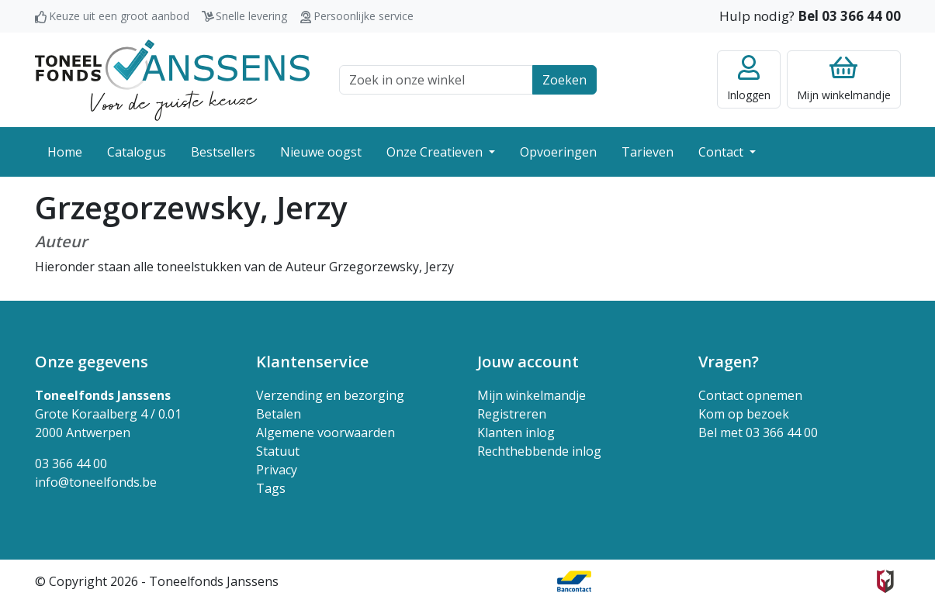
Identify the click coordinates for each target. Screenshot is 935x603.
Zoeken (564, 79)
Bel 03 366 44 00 (849, 16)
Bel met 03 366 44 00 (758, 432)
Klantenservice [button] (312, 361)
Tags (271, 488)
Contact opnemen (750, 395)
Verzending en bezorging (330, 395)
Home (64, 151)
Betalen (278, 413)
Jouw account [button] (528, 361)
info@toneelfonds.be (96, 482)
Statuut (278, 451)
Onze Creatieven (436, 151)
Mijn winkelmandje (531, 395)
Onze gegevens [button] (91, 361)
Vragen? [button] (728, 361)
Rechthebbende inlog (539, 451)
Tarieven (648, 151)
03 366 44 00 (71, 463)
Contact (722, 151)
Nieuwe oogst (321, 151)
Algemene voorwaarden (325, 432)
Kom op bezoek (743, 413)
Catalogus (136, 151)
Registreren (511, 413)
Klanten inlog (516, 432)
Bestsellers (223, 151)
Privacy (276, 469)
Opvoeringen (558, 151)
